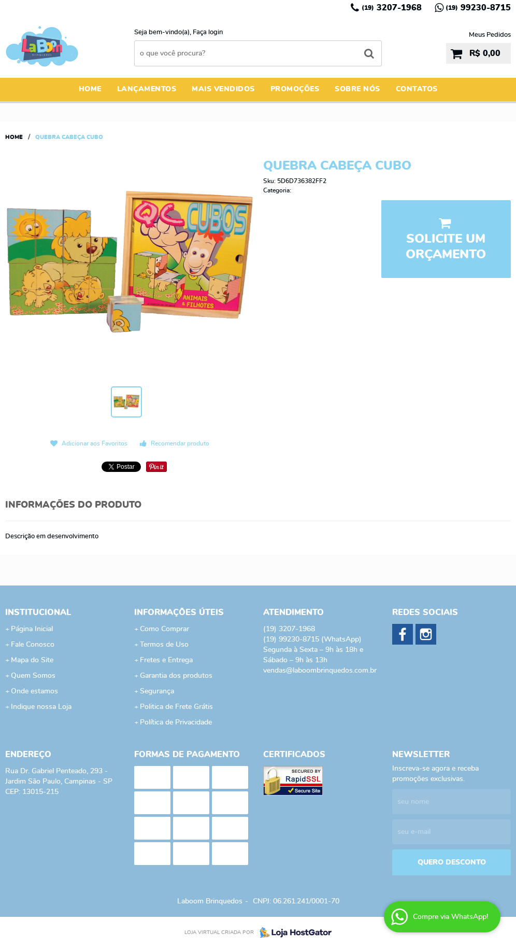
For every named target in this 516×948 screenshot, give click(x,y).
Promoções (295, 89)
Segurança (157, 691)
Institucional (38, 612)
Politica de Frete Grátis (176, 706)
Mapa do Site (32, 660)
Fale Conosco (32, 644)
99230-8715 (478, 8)
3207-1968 (392, 8)
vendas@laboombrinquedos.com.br (320, 670)
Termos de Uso (164, 644)
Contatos (417, 89)
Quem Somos (33, 675)
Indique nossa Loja (41, 706)
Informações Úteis (179, 612)
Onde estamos (34, 691)
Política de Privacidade (176, 722)
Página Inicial (32, 629)
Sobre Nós (357, 89)
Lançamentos (147, 89)
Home (90, 89)
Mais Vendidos (223, 89)
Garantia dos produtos (176, 675)
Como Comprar (164, 629)
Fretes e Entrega (166, 660)
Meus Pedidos (490, 35)
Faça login (208, 32)
